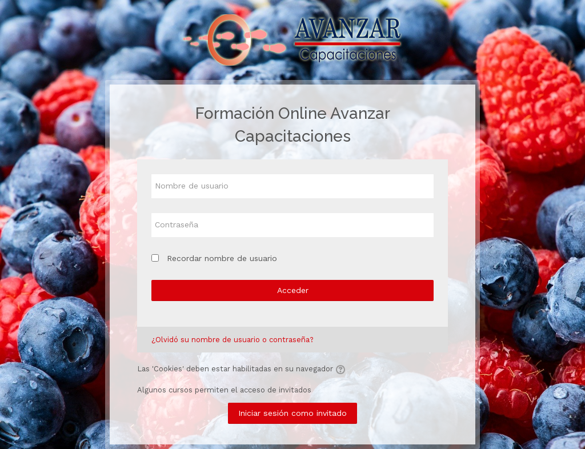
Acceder (292, 290)
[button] (342, 369)
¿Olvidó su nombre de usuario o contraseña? (232, 339)
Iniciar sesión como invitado (292, 413)
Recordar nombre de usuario (222, 258)
